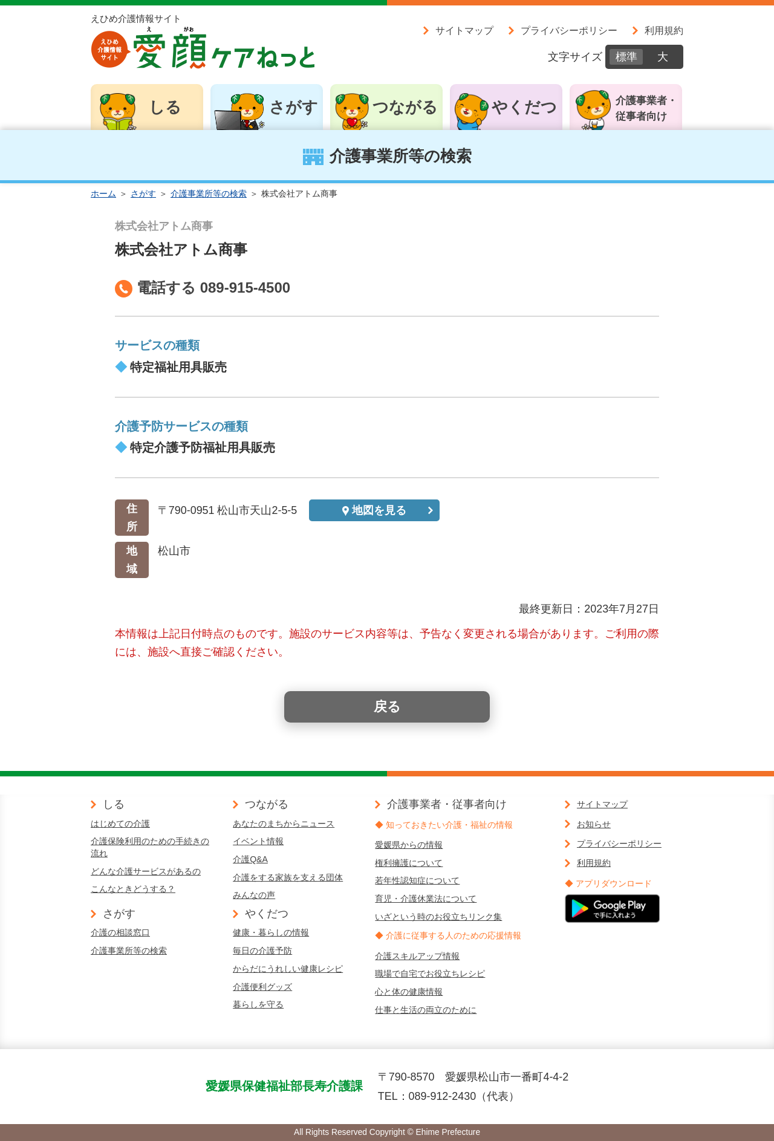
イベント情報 (258, 841)
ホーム (103, 193)
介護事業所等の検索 (209, 193)
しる (165, 107)
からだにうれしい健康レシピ (288, 969)
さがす (293, 107)
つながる (405, 107)
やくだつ (524, 107)
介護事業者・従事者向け (646, 108)
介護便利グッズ (262, 987)
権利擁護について (409, 863)
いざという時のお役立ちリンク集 (438, 917)
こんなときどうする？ (133, 889)
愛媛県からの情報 (409, 845)
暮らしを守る (258, 1004)
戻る (387, 706)
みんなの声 (254, 895)
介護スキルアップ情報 (417, 956)
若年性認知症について (417, 880)
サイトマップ (464, 30)
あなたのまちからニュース (283, 823)
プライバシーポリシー (569, 30)
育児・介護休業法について (425, 898)
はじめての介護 (120, 823)
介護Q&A (250, 859)
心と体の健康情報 (409, 991)
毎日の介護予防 (262, 950)
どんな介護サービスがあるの (146, 871)
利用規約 (664, 30)
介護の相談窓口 (120, 932)
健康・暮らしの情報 (271, 932)
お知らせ (594, 824)
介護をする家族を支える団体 (288, 877)
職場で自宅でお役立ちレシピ (430, 973)
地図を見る (379, 510)
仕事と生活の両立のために (425, 1010)
